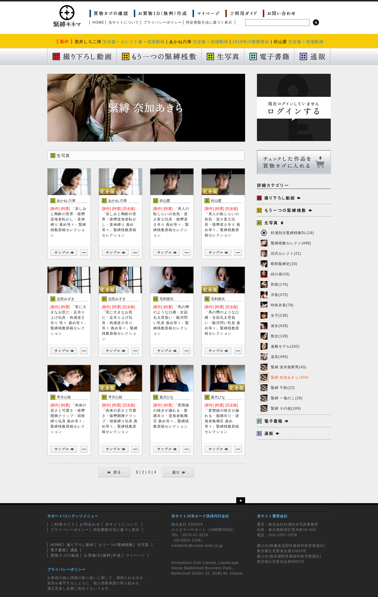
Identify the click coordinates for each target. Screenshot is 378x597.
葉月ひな (166, 397)
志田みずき (65, 299)
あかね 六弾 (66, 201)
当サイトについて (123, 22)
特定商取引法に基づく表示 (209, 22)
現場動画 (156, 41)
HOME (98, 22)
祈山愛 (164, 201)
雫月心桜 (64, 397)
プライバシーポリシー (163, 22)
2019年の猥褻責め (250, 41)
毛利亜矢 (166, 299)
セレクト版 (131, 41)
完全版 (109, 41)
